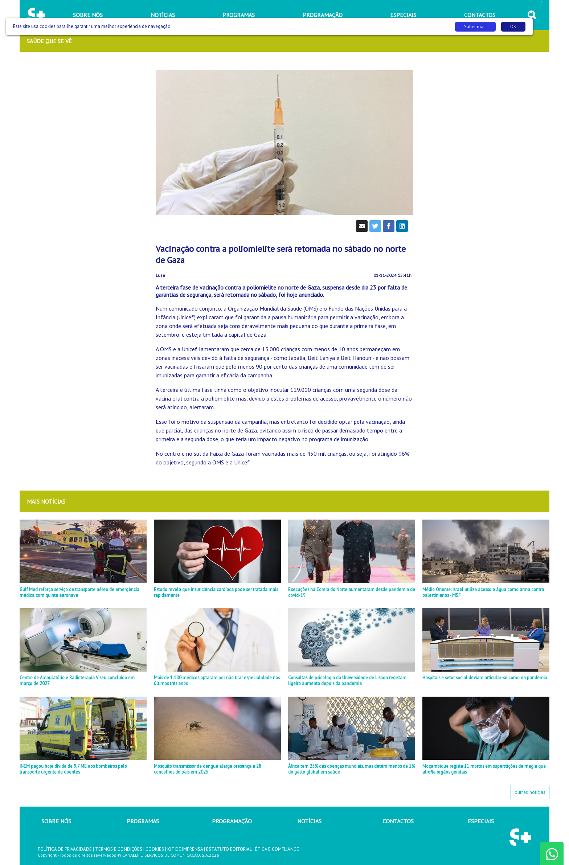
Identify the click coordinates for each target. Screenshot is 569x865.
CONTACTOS (398, 821)
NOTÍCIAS (309, 821)
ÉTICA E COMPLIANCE (277, 849)
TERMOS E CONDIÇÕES (118, 849)
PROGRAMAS (143, 821)
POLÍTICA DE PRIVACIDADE (65, 849)
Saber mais (475, 27)
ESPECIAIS (481, 821)
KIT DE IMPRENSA (185, 849)
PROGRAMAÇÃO (232, 821)
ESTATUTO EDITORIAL (228, 849)
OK (513, 27)
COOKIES (155, 849)
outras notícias (530, 792)
